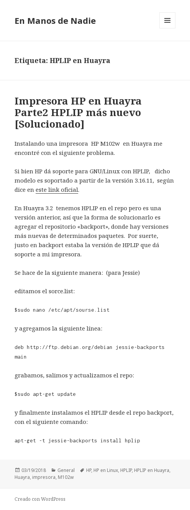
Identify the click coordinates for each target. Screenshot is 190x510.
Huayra (22, 477)
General (66, 470)
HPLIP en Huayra (151, 470)
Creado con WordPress (40, 499)
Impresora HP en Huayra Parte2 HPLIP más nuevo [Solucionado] (78, 112)
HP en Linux (105, 470)
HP (88, 470)
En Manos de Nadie (55, 20)
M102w (66, 477)
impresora (44, 477)
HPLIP (126, 470)
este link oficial (57, 189)
